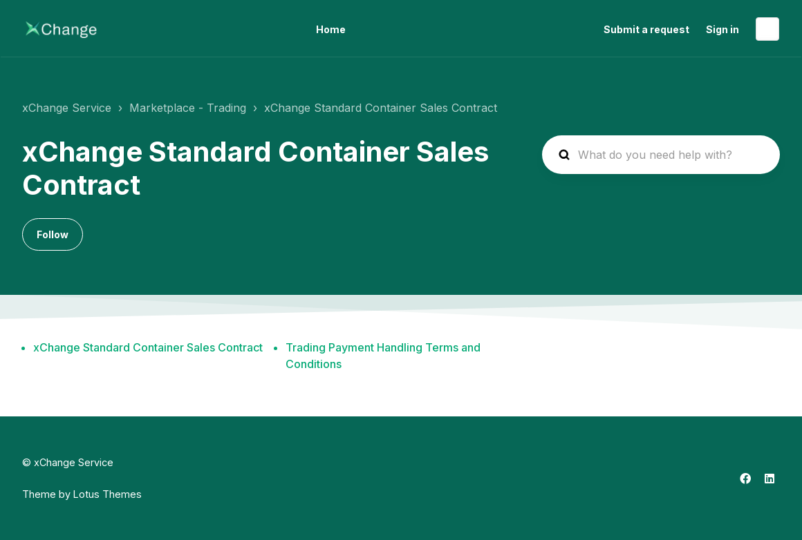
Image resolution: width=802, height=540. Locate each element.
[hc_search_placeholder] (661, 154)
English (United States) (767, 29)
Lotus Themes (107, 494)
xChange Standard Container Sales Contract (380, 108)
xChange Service (66, 108)
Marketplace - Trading (187, 108)
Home (331, 29)
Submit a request (646, 29)
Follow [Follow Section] (52, 234)
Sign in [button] (722, 29)
